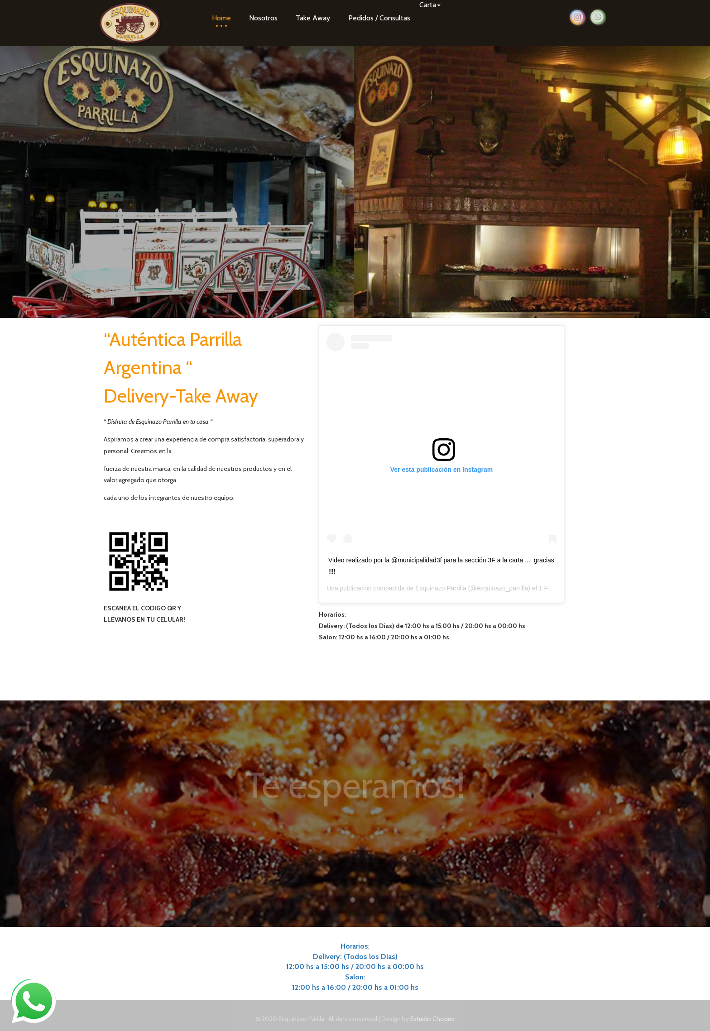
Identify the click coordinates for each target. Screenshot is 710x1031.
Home (221, 18)
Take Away (313, 18)
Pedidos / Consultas (379, 18)
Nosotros (263, 18)
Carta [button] (430, 4)
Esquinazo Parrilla (440, 588)
